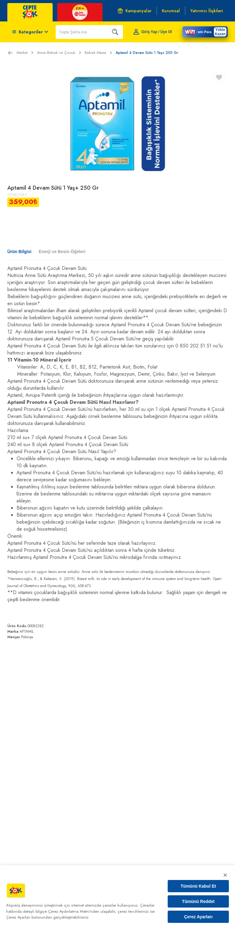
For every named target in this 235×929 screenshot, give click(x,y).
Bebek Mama (98, 53)
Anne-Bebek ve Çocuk (59, 53)
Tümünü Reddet (198, 901)
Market (25, 53)
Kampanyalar (134, 10)
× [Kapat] (225, 875)
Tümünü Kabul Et (198, 886)
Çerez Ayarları (198, 916)
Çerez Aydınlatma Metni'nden (73, 911)
